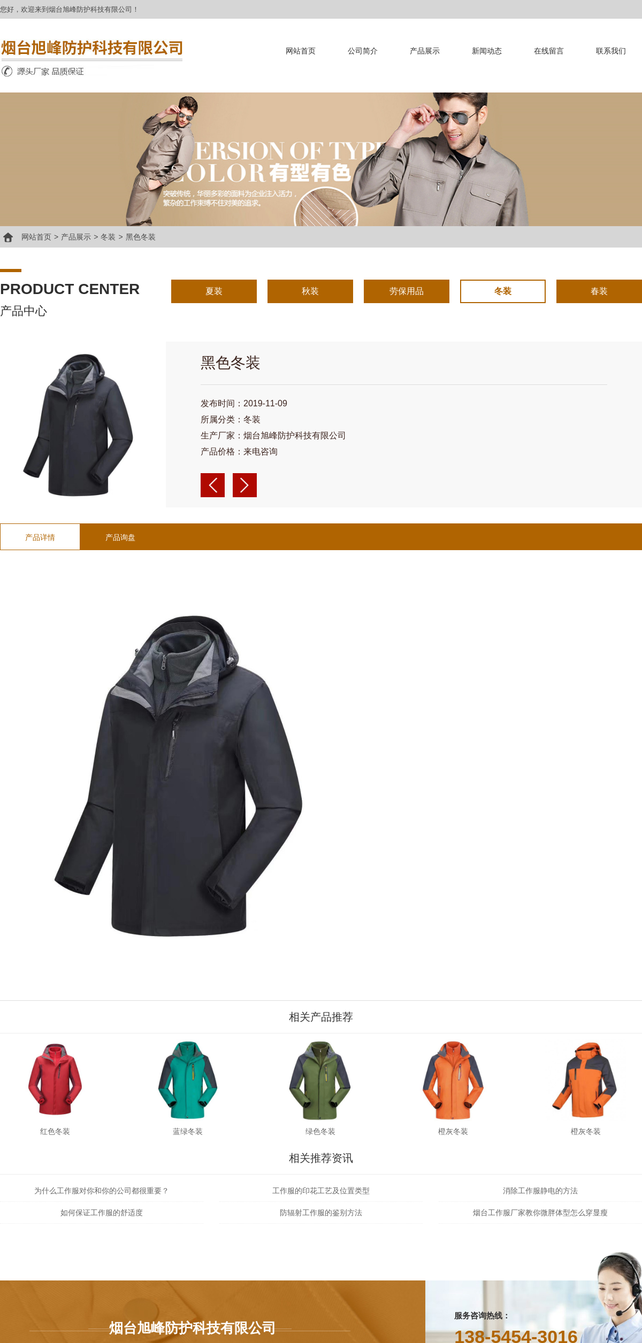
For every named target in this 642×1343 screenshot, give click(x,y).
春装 (599, 291)
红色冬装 (55, 1131)
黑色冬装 (141, 237)
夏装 (214, 291)
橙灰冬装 (453, 1131)
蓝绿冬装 (188, 1131)
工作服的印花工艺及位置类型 (321, 1190)
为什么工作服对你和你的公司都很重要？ (101, 1190)
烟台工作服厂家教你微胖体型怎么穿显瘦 (540, 1212)
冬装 (108, 237)
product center (70, 289)
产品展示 (425, 51)
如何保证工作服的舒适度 (101, 1212)
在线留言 (549, 51)
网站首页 (301, 51)
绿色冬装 (320, 1131)
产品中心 (23, 311)
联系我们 (611, 51)
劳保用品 (406, 291)
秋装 (310, 291)
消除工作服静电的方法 (540, 1190)
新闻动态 (487, 51)
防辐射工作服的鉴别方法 (321, 1212)
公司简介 (363, 51)
